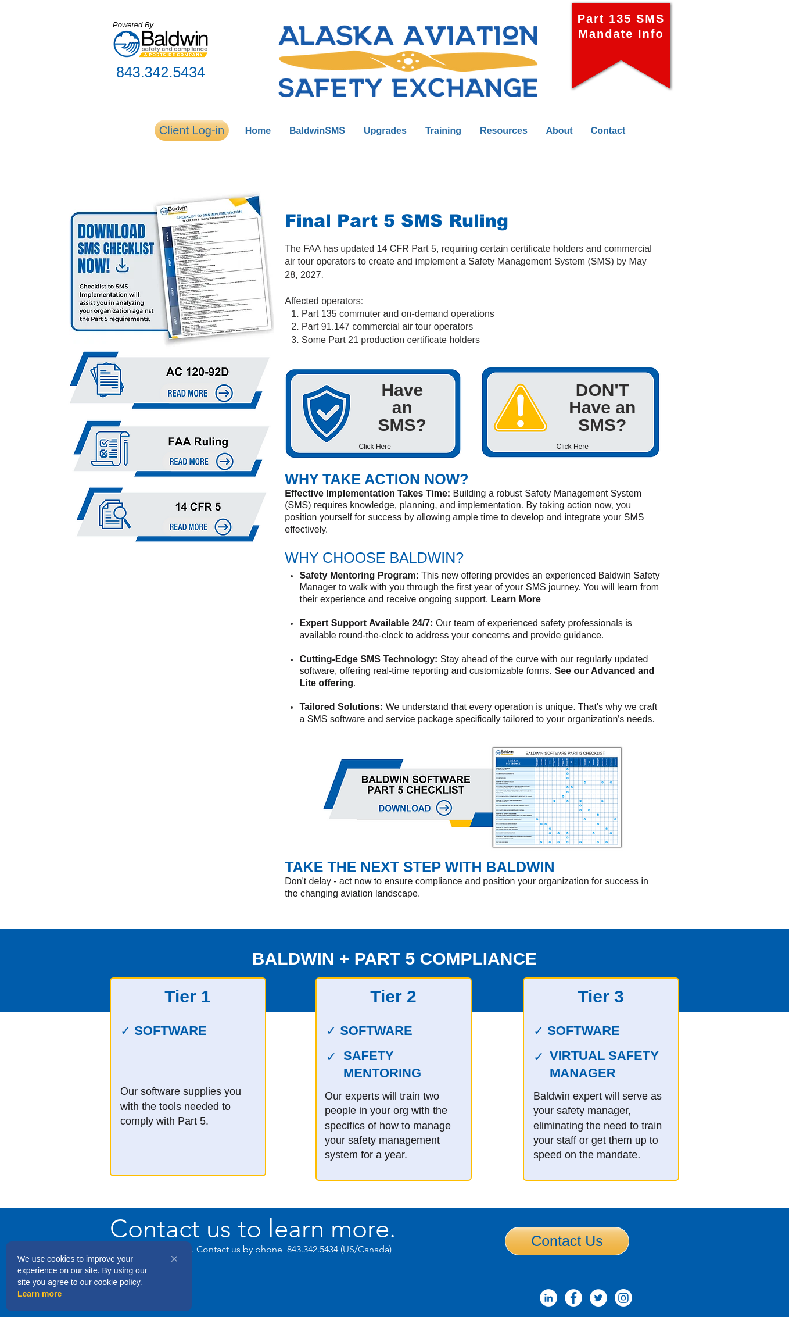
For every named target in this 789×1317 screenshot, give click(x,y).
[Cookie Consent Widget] (99, 1276)
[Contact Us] (567, 1241)
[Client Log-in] (192, 130)
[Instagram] (623, 1298)
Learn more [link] (39, 1293)
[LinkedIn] (548, 1298)
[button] (174, 1258)
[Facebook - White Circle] (573, 1298)
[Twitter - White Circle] (598, 1298)
